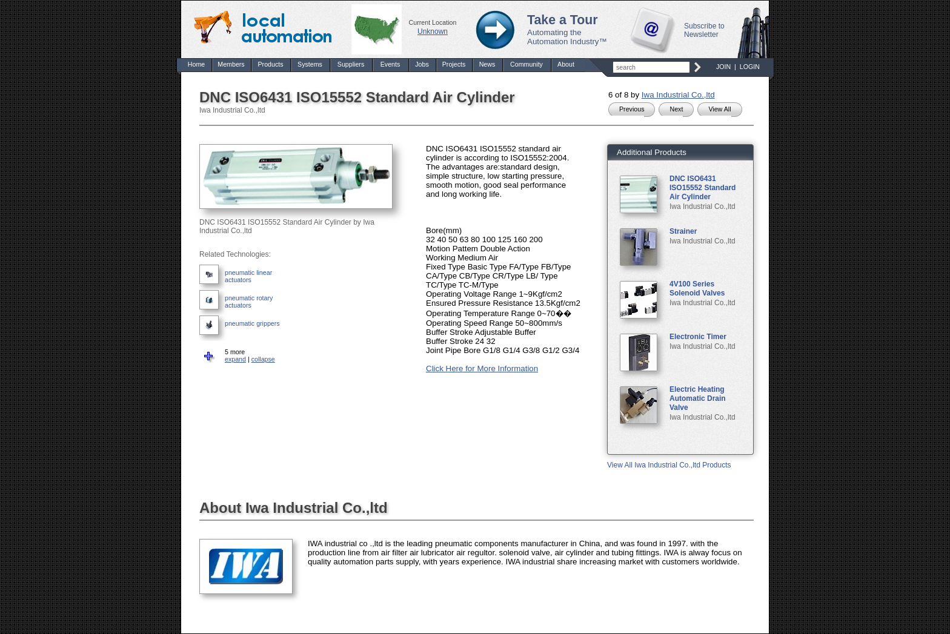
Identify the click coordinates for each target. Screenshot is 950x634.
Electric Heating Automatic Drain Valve (697, 398)
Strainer (683, 231)
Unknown (432, 31)
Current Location (433, 22)
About (565, 64)
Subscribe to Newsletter (704, 30)
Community (526, 64)
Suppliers (350, 64)
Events (390, 64)
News (487, 64)
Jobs (422, 64)
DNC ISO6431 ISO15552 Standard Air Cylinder (702, 187)
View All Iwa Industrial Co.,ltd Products (669, 465)
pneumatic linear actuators (248, 276)
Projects (454, 64)
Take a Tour (562, 20)
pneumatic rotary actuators (249, 301)
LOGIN (750, 66)
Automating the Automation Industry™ (567, 37)
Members (231, 64)
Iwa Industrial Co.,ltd (678, 94)
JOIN (723, 66)
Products (270, 64)
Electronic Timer (697, 336)
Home (196, 64)
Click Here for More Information (482, 368)
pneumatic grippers (252, 323)
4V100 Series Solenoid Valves (697, 288)
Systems (309, 64)
